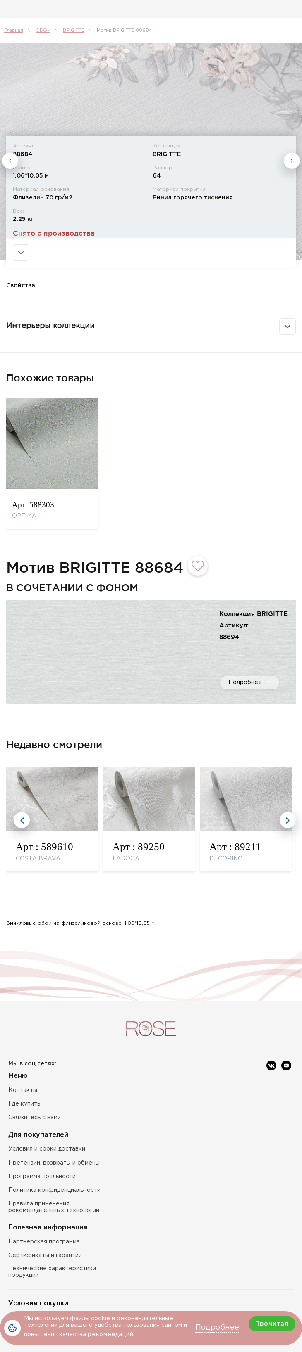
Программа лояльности (42, 1176)
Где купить (24, 1103)
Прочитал (272, 1323)
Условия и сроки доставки (46, 1148)
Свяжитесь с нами (34, 1117)
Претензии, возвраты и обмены (54, 1162)
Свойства (20, 326)
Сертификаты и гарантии (45, 1255)
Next (292, 181)
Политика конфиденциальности (54, 1190)
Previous (10, 181)
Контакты (22, 1090)
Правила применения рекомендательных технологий (53, 1207)
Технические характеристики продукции (52, 1272)
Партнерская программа (44, 1241)
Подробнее (245, 723)
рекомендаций (111, 1334)
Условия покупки (38, 1303)
